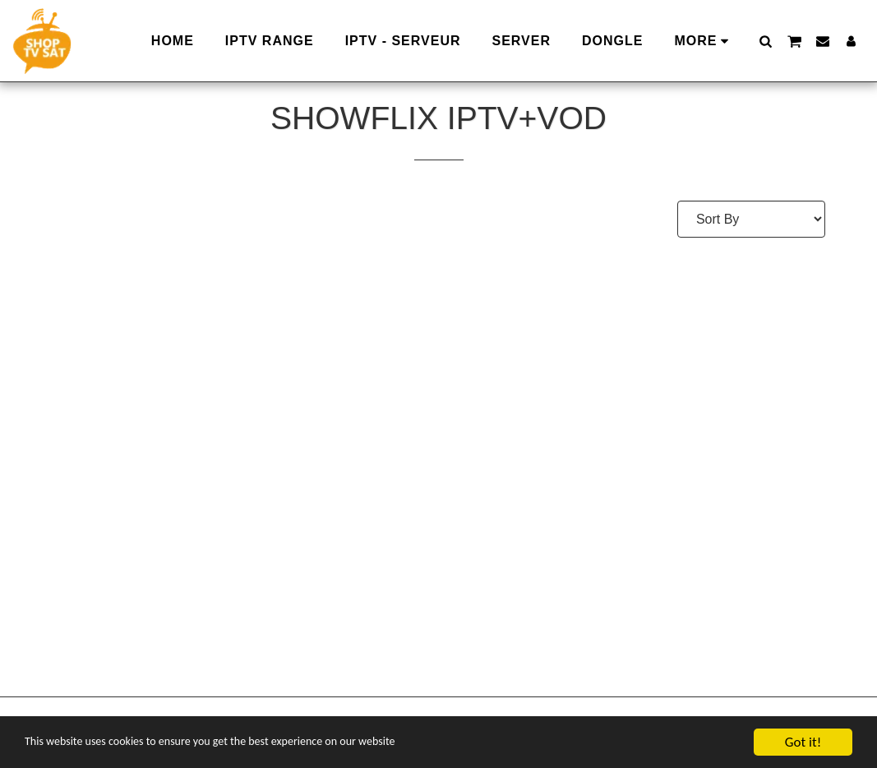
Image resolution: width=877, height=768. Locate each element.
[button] (765, 41)
